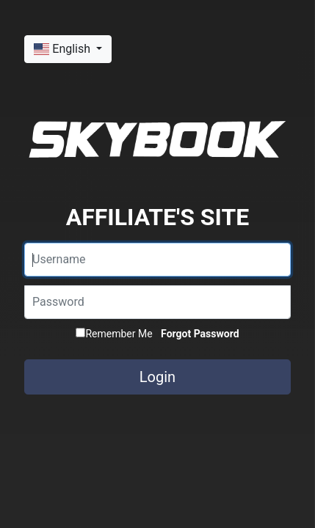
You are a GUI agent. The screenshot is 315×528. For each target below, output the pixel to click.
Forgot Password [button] (200, 334)
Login (157, 377)
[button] (68, 49)
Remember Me (114, 334)
